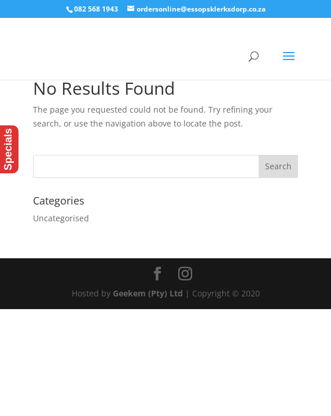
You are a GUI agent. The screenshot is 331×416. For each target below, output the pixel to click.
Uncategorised (61, 218)
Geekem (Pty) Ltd (148, 293)
